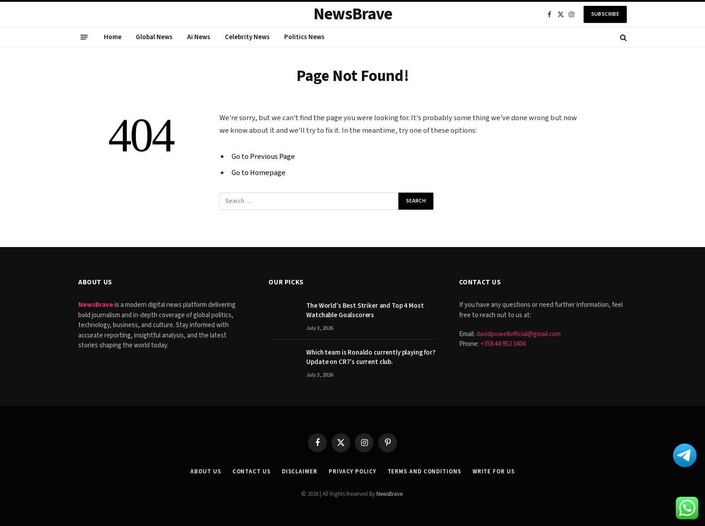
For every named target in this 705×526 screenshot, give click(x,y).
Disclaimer (299, 472)
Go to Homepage (259, 172)
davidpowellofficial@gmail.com (518, 334)
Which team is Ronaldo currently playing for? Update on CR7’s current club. (370, 357)
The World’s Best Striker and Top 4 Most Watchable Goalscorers (365, 310)
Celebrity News (247, 37)
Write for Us (494, 472)
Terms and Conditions (424, 472)
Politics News (304, 37)
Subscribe (605, 14)
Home (112, 37)
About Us (205, 472)
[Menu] (84, 37)
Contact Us (251, 472)
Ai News (198, 37)
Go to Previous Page (263, 156)
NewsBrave (389, 494)
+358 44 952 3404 (503, 344)
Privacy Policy (352, 472)
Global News (154, 37)
